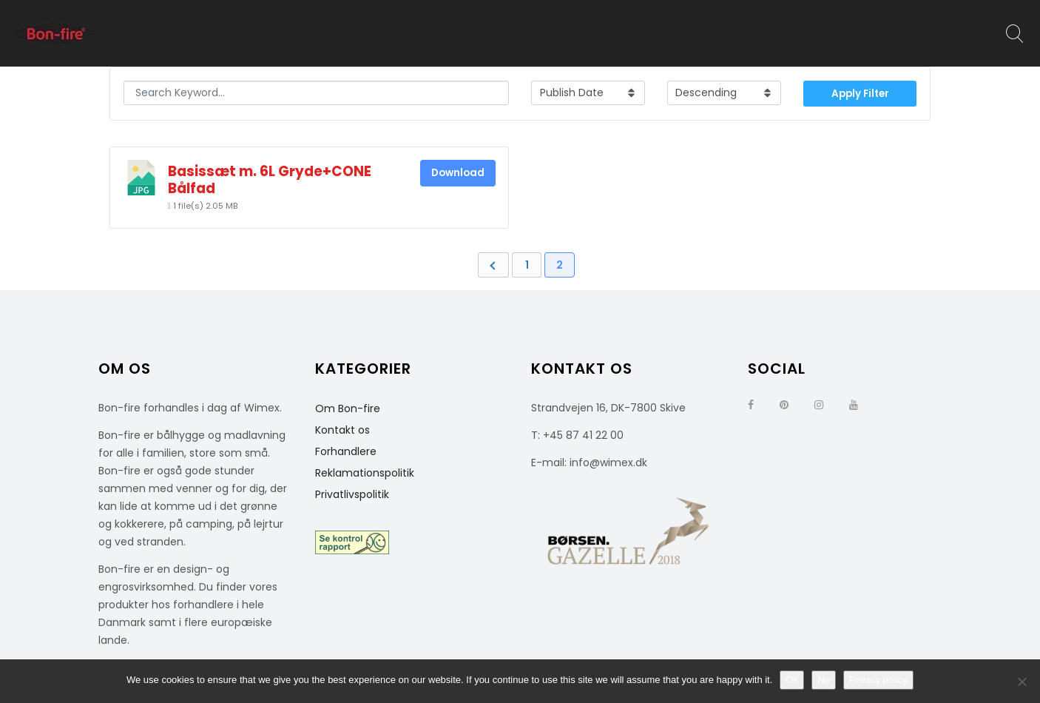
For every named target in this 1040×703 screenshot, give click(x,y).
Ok (792, 679)
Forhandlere (346, 451)
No (823, 679)
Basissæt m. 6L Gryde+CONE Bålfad (269, 179)
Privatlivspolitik (352, 494)
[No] (1021, 681)
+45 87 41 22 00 (583, 435)
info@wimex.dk (608, 462)
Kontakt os (342, 430)
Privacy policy (878, 679)
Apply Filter (860, 94)
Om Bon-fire (347, 408)
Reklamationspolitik (364, 473)
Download (457, 173)
